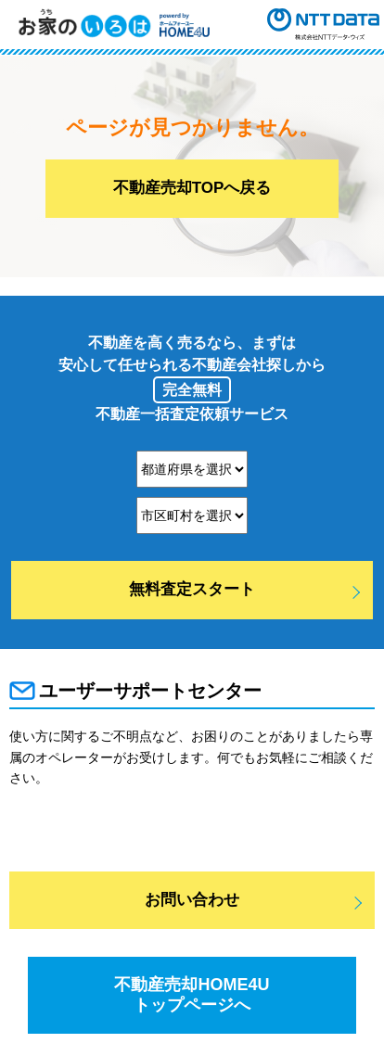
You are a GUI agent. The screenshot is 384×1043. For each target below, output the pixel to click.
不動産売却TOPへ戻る (192, 188)
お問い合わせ (192, 900)
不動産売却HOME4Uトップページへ (191, 994)
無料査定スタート (192, 589)
